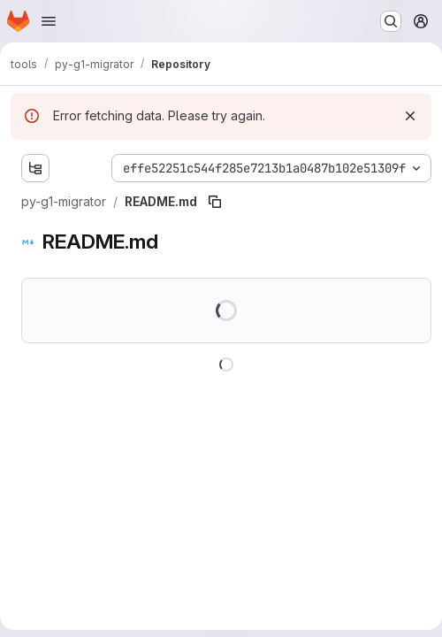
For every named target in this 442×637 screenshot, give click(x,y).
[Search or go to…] (390, 21)
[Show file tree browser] (35, 168)
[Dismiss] (410, 116)
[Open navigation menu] (48, 21)
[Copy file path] (215, 202)
